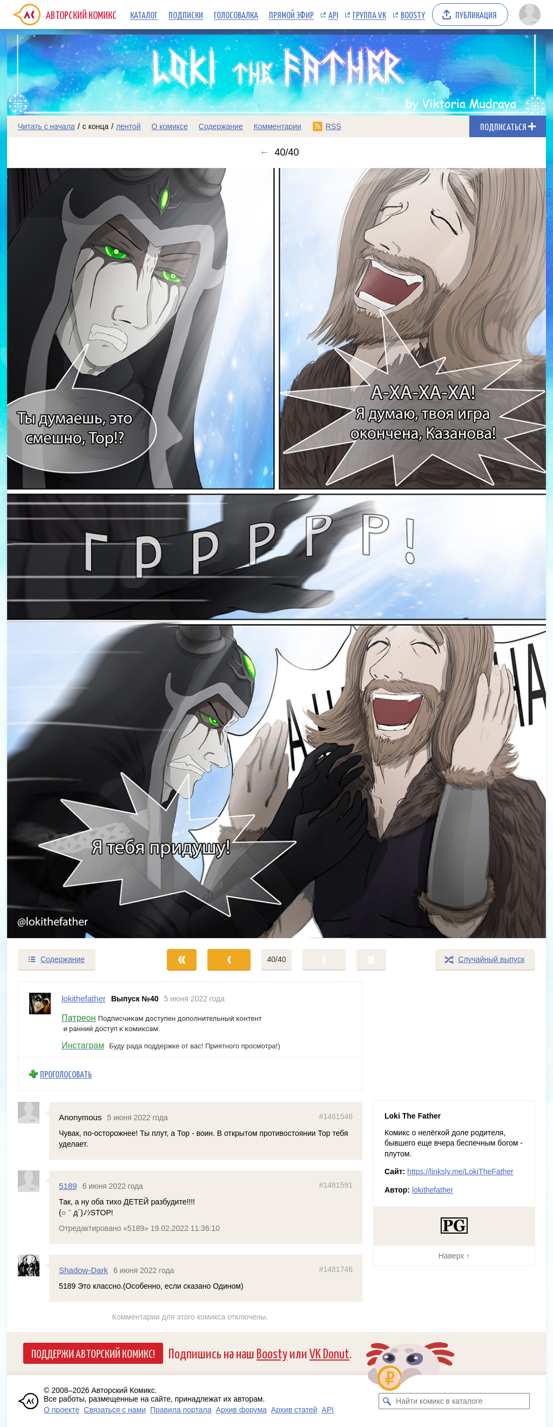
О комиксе (169, 126)
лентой (128, 126)
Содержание (221, 126)
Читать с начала (46, 126)
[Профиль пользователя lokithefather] (40, 1019)
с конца (96, 126)
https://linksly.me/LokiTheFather (460, 1171)
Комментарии (277, 126)
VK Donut (329, 1352)
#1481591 (336, 1184)
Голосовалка (236, 15)
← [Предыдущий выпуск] (264, 152)
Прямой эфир (291, 15)
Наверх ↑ (454, 1255)
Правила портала (181, 1409)
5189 (68, 1185)
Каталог (144, 15)
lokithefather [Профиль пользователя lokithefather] (84, 998)
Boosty (413, 15)
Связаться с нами (115, 1409)
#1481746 (336, 1268)
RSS (333, 126)
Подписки (185, 15)
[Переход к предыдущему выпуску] (74, 553)
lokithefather (432, 1190)
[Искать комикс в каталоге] (386, 1401)
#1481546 (336, 1116)
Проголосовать (66, 1074)
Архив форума (241, 1409)
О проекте (61, 1409)
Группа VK (369, 15)
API (333, 15)
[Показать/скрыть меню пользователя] (529, 14)
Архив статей (294, 1409)
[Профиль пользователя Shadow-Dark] (33, 1265)
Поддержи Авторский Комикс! (93, 1353)
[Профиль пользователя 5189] (33, 1181)
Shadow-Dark (83, 1269)
